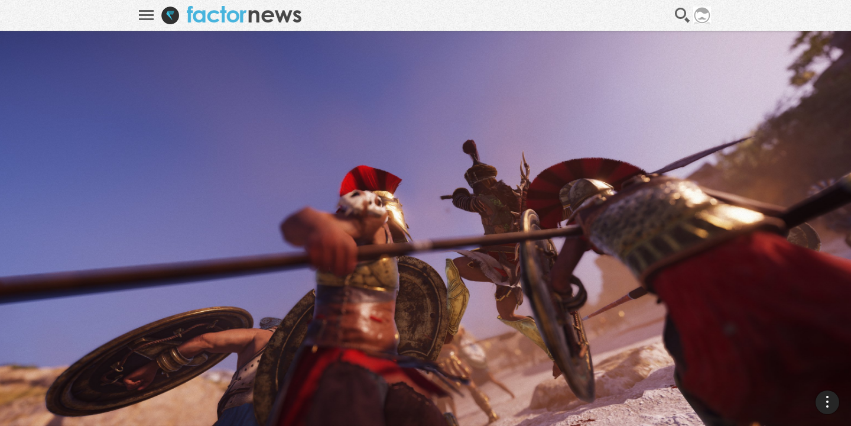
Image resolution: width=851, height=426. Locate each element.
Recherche (682, 15)
